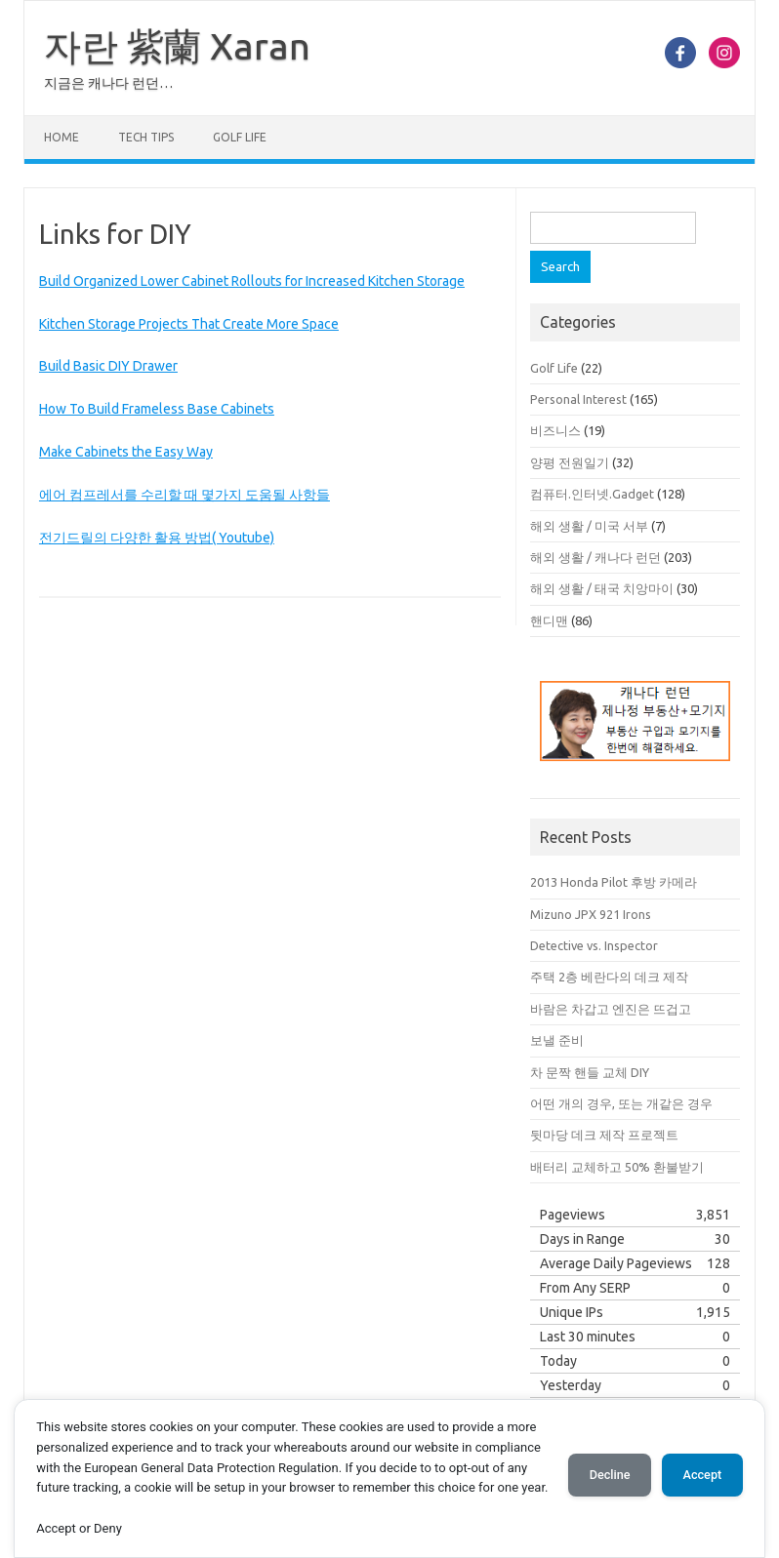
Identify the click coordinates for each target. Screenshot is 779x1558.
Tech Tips (146, 137)
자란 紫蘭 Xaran (177, 45)
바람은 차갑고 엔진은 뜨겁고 (610, 1009)
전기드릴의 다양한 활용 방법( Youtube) (156, 537)
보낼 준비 (557, 1040)
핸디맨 (549, 620)
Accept (701, 1474)
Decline (609, 1474)
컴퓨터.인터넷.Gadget (592, 493)
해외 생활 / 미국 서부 (589, 526)
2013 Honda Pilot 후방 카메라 (613, 882)
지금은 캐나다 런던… (108, 83)
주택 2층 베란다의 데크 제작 (609, 976)
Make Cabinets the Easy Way (126, 451)
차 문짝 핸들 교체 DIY (589, 1072)
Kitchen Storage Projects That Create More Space (189, 324)
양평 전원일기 (569, 462)
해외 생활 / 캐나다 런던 (595, 557)
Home (61, 137)
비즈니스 (555, 430)
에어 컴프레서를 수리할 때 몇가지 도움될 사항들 (184, 494)
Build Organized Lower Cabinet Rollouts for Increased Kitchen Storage (252, 281)
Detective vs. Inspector (594, 945)
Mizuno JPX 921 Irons (590, 914)
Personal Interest (578, 399)
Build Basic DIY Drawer (108, 366)
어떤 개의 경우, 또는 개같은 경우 (621, 1103)
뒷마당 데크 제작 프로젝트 (604, 1134)
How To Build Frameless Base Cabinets (156, 409)
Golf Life (239, 137)
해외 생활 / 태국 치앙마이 (602, 588)
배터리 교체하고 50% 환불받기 (617, 1167)
